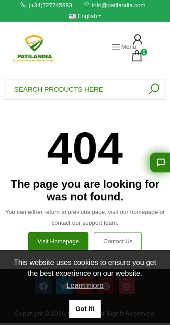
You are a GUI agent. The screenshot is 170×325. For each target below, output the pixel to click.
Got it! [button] (84, 308)
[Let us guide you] (160, 162)
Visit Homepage (58, 241)
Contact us (117, 241)
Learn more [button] (85, 285)
